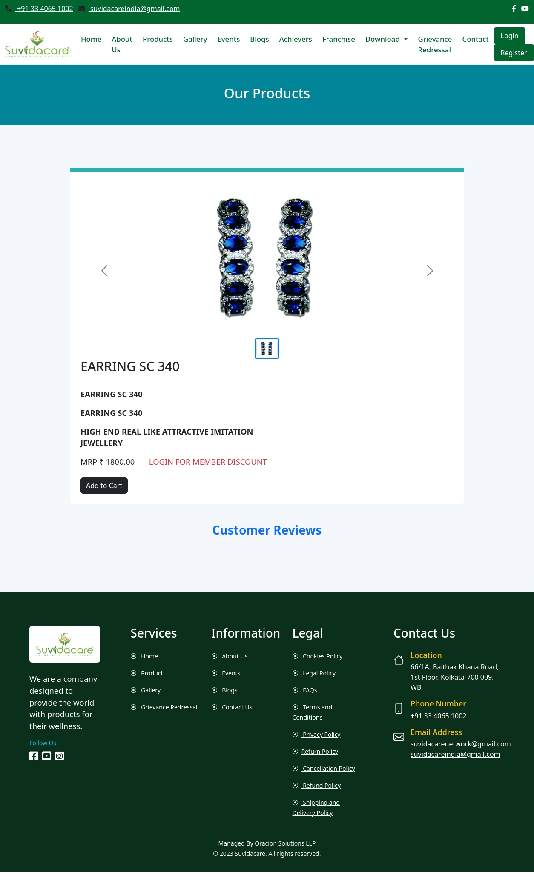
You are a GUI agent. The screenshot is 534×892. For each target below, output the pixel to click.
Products (158, 39)
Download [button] (383, 39)
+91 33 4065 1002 (44, 8)
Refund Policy (317, 785)
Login (510, 35)
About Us (122, 44)
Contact (475, 39)
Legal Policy (314, 673)
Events (228, 39)
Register (514, 52)
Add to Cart (104, 485)
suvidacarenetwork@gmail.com (461, 744)
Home (91, 39)
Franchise (338, 39)
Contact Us (232, 707)
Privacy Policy (317, 734)
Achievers (295, 39)
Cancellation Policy (324, 768)
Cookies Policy (318, 656)
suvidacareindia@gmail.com (134, 8)
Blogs (259, 39)
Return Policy (315, 751)
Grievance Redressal (435, 44)
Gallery (195, 39)
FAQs (305, 690)
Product (147, 673)
